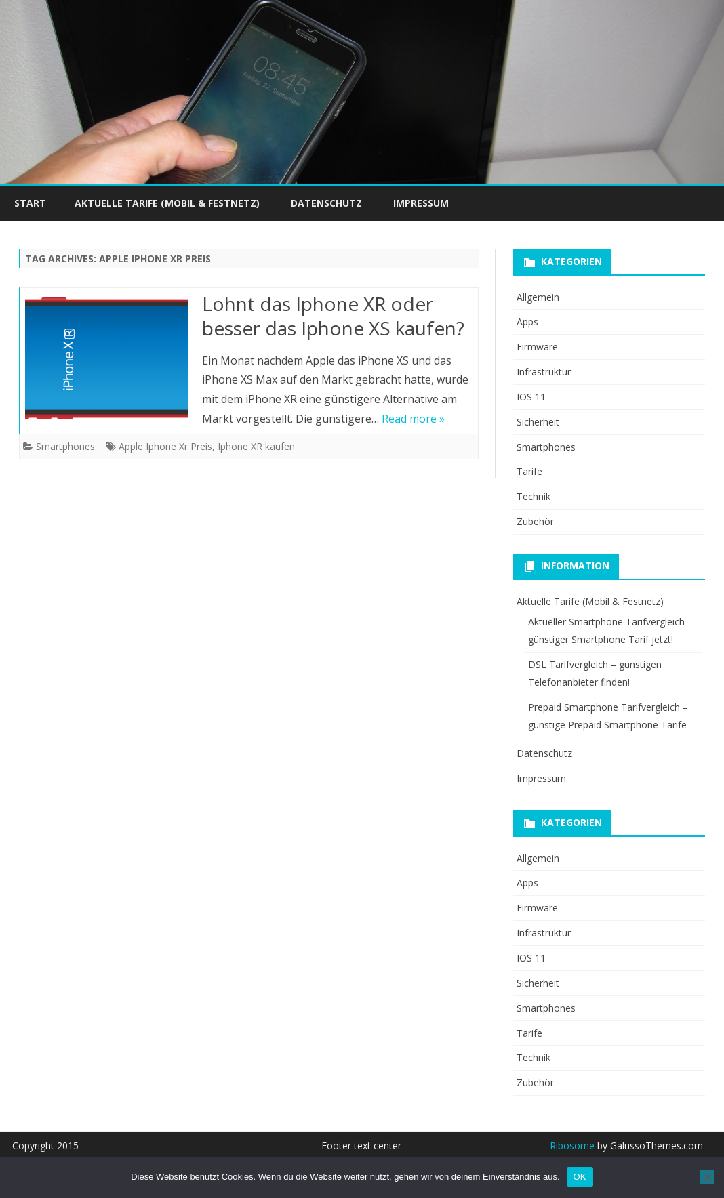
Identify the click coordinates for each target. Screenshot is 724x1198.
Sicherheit (538, 421)
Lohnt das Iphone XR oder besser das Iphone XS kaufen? (333, 316)
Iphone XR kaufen (256, 446)
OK (580, 1177)
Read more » (413, 418)
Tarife (529, 471)
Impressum (421, 203)
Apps (527, 321)
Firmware (537, 346)
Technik (533, 496)
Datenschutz (326, 203)
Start (30, 203)
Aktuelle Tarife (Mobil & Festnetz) (167, 203)
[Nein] (707, 1177)
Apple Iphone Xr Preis (165, 446)
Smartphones (65, 446)
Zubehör (535, 521)
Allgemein (538, 297)
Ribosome (572, 1145)
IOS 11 (531, 396)
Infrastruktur (544, 371)
